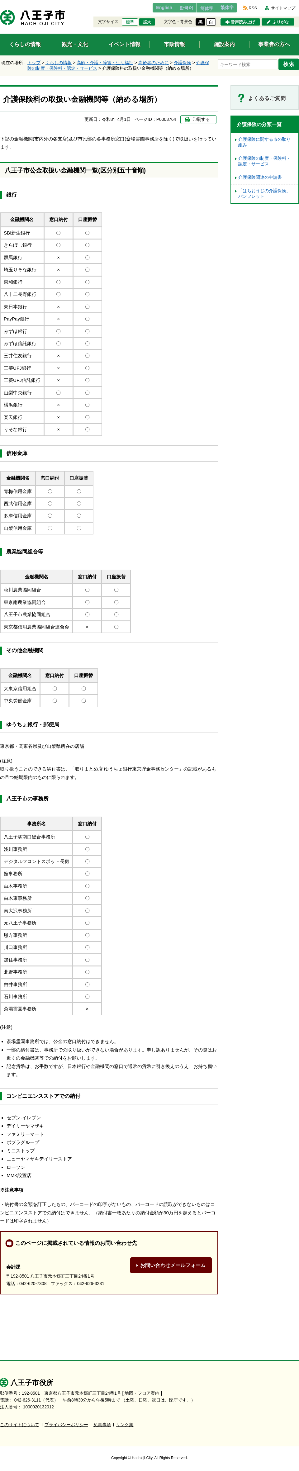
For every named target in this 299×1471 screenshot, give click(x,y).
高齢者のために (153, 62)
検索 (290, 63)
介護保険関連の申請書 (260, 177)
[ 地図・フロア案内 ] (142, 1393)
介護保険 (182, 62)
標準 (130, 22)
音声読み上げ (243, 22)
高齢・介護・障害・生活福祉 (105, 62)
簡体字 (200, 8)
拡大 (147, 22)
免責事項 (102, 1424)
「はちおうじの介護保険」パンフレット (264, 193)
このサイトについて (19, 1424)
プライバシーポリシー (66, 1424)
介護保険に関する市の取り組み (264, 142)
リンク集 (124, 1424)
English (151, 7)
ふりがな (281, 22)
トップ (33, 62)
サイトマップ (283, 8)
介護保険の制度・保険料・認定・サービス (264, 161)
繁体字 (224, 7)
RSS (253, 8)
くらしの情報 (58, 62)
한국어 (175, 7)
